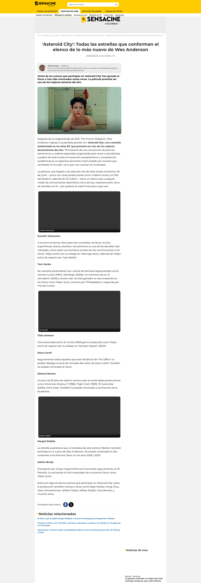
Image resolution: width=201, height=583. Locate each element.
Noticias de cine (67, 46)
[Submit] (116, 4)
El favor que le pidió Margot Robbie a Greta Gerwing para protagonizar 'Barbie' (76, 528)
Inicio (39, 46)
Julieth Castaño (53, 76)
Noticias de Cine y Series (51, 46)
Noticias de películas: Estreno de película (89, 46)
